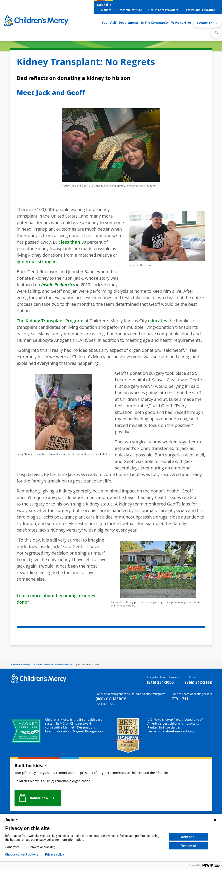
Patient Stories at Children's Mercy (53, 664)
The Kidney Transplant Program (50, 321)
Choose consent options (21, 854)
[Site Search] (216, 33)
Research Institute (130, 10)
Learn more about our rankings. (171, 731)
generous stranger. (37, 261)
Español (104, 5)
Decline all (189, 846)
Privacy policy (54, 854)
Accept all (188, 837)
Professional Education (199, 10)
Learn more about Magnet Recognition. (74, 731)
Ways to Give (181, 22)
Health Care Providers (163, 10)
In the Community (155, 22)
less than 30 (73, 242)
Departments (129, 22)
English (12, 819)
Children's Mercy (20, 664)
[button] (38, 798)
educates (157, 321)
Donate (106, 10)
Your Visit (109, 22)
